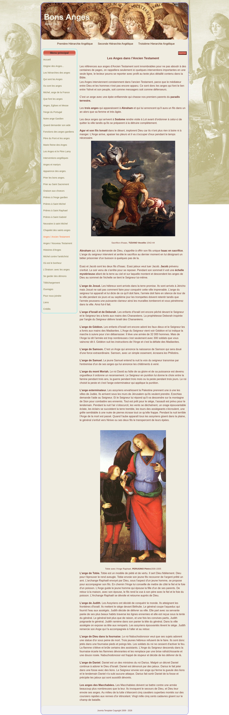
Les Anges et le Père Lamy (57, 151)
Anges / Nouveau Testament (57, 243)
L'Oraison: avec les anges (56, 269)
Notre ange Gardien (53, 118)
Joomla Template (104, 710)
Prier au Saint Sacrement (56, 184)
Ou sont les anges (52, 85)
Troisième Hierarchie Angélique (156, 43)
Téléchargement (51, 282)
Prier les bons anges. (54, 177)
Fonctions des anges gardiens (58, 131)
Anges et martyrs (52, 164)
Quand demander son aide (57, 125)
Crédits (47, 309)
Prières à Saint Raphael (55, 210)
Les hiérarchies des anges (56, 72)
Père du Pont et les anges (56, 138)
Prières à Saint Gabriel (54, 217)
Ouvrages (48, 289)
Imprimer (182, 53)
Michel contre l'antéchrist (56, 256)
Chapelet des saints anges (56, 230)
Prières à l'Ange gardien (55, 197)
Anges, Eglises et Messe (55, 105)
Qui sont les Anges (53, 79)
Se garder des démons (55, 276)
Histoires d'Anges (52, 250)
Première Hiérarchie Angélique (75, 43)
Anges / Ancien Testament (56, 236)
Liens (46, 302)
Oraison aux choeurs (54, 190)
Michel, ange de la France (56, 92)
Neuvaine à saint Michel (55, 223)
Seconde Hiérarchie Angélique (115, 43)
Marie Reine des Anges (55, 145)
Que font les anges (53, 99)
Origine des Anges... (53, 66)
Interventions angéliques (55, 158)
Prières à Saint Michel (54, 204)
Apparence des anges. (54, 171)
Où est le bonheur (52, 263)
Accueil (47, 59)
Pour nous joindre (52, 295)
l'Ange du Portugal (52, 112)
